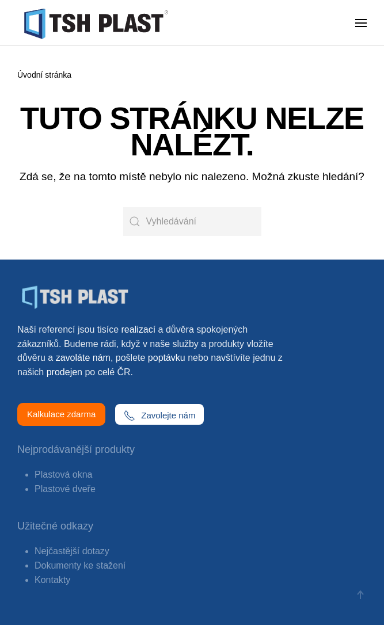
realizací (138, 329)
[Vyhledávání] (192, 221)
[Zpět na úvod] (98, 23)
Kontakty (52, 580)
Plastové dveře (65, 489)
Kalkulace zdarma (61, 414)
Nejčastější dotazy (72, 551)
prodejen (64, 372)
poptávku (166, 358)
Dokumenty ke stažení (80, 565)
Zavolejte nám (159, 415)
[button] (361, 23)
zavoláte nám (83, 358)
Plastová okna (64, 474)
